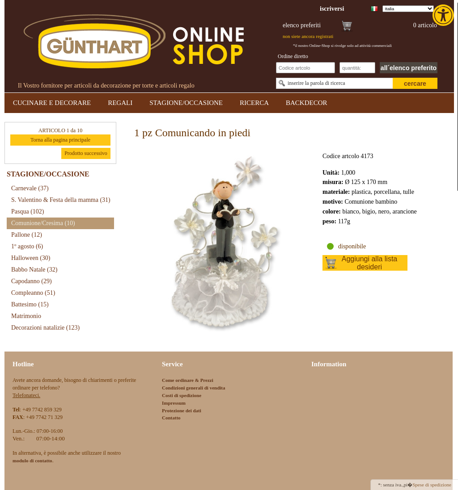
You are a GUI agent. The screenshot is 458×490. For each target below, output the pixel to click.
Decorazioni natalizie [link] (45, 327)
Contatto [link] (171, 417)
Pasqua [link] (27, 211)
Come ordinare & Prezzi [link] (187, 380)
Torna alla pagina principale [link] (60, 140)
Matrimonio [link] (26, 316)
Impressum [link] (174, 403)
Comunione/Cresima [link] (43, 223)
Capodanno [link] (31, 281)
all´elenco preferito (409, 67)
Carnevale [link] (30, 188)
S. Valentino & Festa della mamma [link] (60, 200)
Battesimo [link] (30, 304)
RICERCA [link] (254, 102)
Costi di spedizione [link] (181, 395)
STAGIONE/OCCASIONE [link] (186, 102)
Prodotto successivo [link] (85, 153)
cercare (415, 83)
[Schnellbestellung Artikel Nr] (305, 67)
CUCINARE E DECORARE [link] (52, 102)
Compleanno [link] (33, 292)
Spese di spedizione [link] (431, 484)
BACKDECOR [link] (306, 102)
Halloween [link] (30, 258)
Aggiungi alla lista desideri (370, 263)
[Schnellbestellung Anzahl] (357, 67)
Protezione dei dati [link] (181, 410)
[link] (444, 15)
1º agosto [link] (27, 246)
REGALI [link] (120, 102)
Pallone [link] (26, 234)
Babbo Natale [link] (34, 269)
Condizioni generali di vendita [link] (193, 387)
